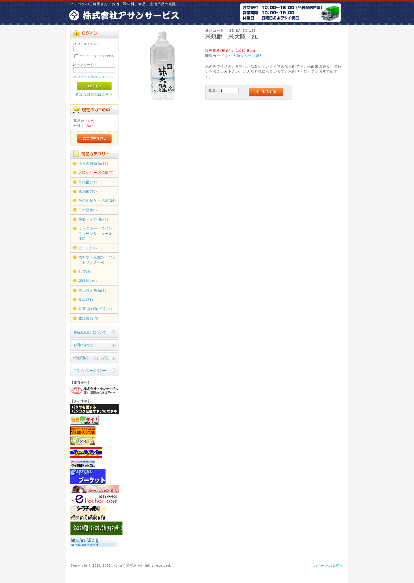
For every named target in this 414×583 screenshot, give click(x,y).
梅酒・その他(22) (93, 219)
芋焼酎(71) (87, 182)
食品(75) (85, 299)
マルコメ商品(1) (92, 290)
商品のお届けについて (89, 332)
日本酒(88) (87, 210)
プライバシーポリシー (89, 370)
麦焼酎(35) (87, 191)
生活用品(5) (88, 318)
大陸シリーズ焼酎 (248, 56)
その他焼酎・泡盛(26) (97, 200)
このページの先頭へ (327, 565)
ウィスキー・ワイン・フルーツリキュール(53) (97, 233)
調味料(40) (87, 281)
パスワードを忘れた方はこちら (93, 76)
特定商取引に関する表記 (91, 358)
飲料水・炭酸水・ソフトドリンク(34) (97, 259)
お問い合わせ (83, 345)
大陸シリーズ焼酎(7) (96, 172)
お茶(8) (84, 271)
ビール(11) (87, 248)
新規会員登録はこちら (94, 94)
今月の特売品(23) (93, 163)
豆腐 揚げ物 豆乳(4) (95, 308)
